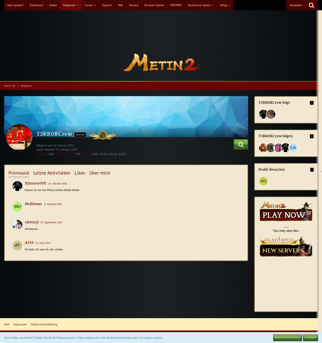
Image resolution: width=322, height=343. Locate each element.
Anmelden (296, 5)
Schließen (310, 337)
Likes (80, 173)
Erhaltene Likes (64, 154)
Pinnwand (18, 173)
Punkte (86, 154)
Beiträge (42, 154)
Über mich (99, 173)
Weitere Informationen (287, 337)
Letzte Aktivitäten (51, 173)
